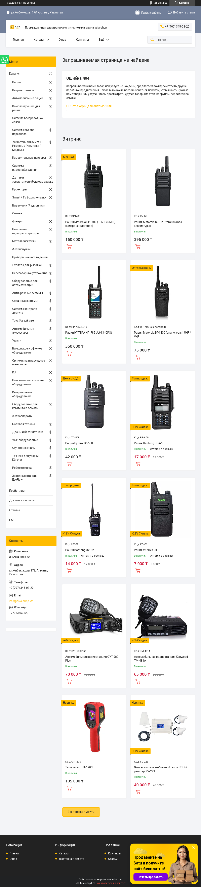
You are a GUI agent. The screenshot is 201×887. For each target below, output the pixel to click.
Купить (69, 246)
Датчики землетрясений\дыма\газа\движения (30, 179)
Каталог (39, 39)
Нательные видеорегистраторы (25, 231)
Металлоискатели (24, 241)
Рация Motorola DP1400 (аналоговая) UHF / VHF (162, 334)
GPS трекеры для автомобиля (89, 106)
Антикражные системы (27, 293)
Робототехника (22, 467)
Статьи (113, 858)
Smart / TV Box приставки (29, 197)
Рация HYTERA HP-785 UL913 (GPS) (88, 332)
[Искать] (152, 40)
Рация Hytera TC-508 (79, 443)
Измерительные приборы (29, 157)
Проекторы (19, 189)
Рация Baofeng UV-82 (79, 550)
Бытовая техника (23, 424)
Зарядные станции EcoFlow (24, 477)
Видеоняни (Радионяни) (28, 205)
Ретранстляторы (23, 90)
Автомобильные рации (27, 98)
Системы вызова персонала (23, 132)
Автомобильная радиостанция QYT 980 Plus (91, 658)
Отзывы (14, 510)
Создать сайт (14, 2)
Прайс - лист (17, 490)
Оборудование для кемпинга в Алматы (25, 406)
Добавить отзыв (184, 12)
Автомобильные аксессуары (23, 330)
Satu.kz (118, 879)
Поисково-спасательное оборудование (28, 382)
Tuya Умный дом (23, 320)
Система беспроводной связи (27, 120)
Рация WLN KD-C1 (145, 550)
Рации (16, 82)
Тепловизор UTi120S (79, 767)
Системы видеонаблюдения (24, 167)
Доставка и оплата (22, 500)
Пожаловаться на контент (110, 883)
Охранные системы (25, 300)
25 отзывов (160, 2)
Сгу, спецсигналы (23, 447)
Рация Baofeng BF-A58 (149, 443)
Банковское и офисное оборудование (27, 350)
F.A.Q (12, 520)
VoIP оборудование (25, 440)
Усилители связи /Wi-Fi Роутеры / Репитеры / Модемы (27, 145)
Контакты (82, 39)
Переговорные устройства (29, 273)
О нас (62, 39)
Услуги (16, 340)
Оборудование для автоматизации (25, 283)
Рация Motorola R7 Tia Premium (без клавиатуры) (158, 224)
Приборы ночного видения (30, 257)
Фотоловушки (21, 249)
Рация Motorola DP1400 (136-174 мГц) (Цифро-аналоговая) (90, 224)
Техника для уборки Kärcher (25, 457)
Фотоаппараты (22, 416)
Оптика (17, 213)
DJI (14, 372)
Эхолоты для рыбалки (27, 265)
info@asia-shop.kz (21, 601)
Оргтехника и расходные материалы (28, 362)
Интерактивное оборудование (22, 394)
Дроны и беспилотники (27, 432)
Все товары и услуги (81, 811)
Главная (18, 39)
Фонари (17, 221)
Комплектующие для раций (26, 108)
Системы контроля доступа (24, 311)
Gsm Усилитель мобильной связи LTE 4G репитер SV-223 (160, 769)
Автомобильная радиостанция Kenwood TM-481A (161, 658)
